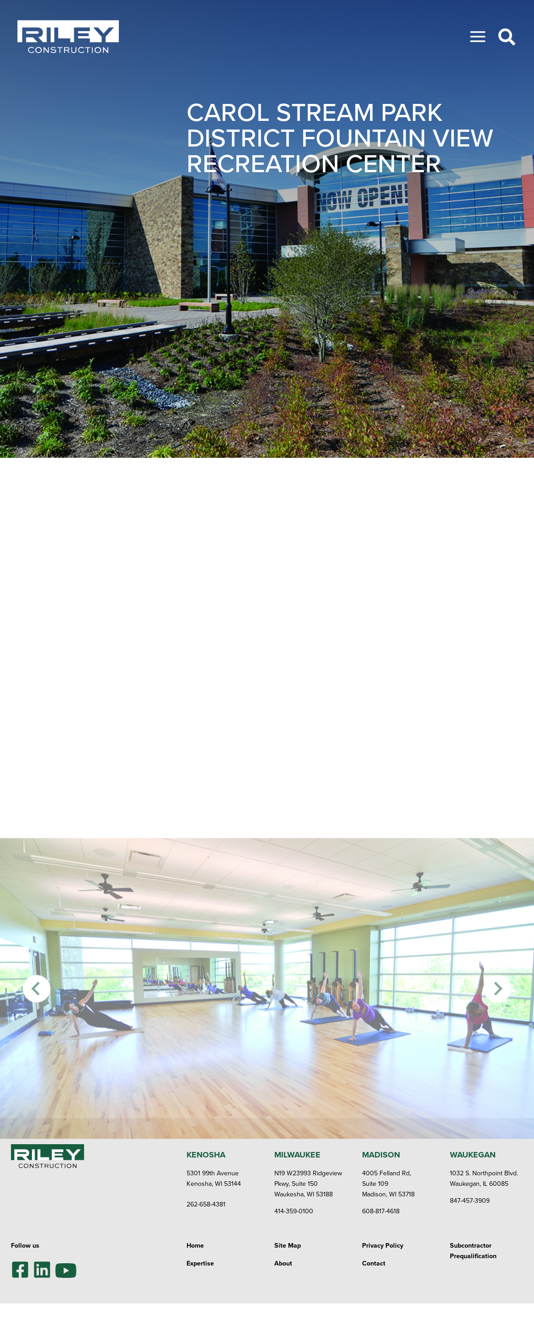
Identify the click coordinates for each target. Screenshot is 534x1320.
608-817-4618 (381, 1211)
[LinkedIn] (42, 1269)
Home (195, 1245)
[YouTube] (66, 1269)
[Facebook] (20, 1269)
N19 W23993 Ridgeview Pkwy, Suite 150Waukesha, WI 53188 (308, 1183)
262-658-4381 (206, 1204)
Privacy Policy (382, 1245)
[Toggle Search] (506, 36)
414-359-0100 (293, 1211)
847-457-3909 (470, 1200)
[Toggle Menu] (478, 36)
